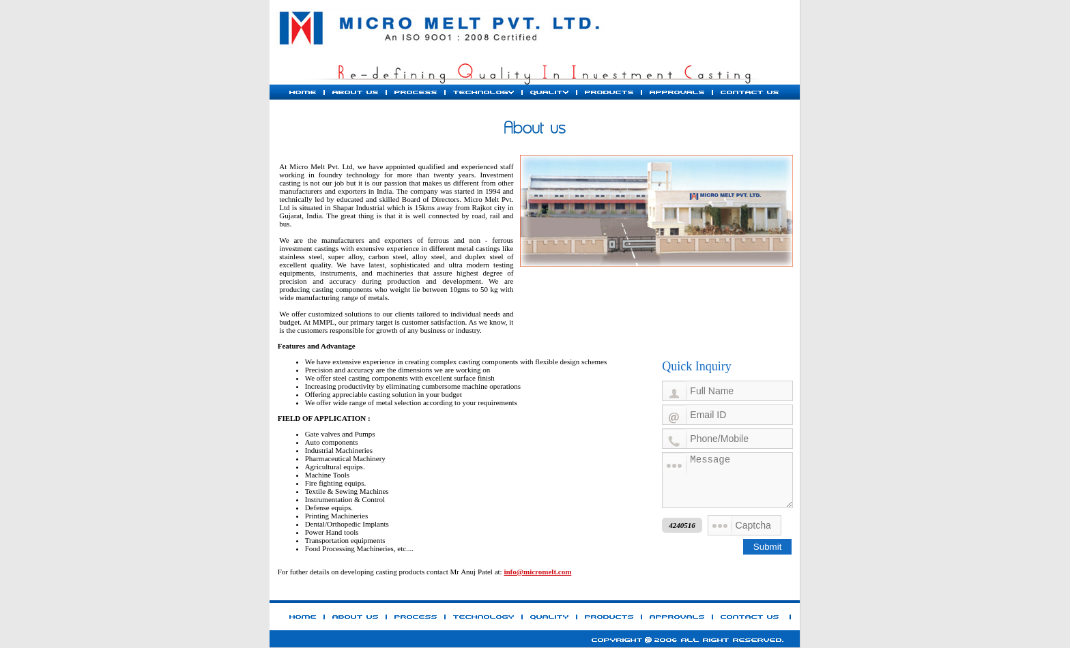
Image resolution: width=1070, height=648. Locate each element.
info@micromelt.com (537, 572)
